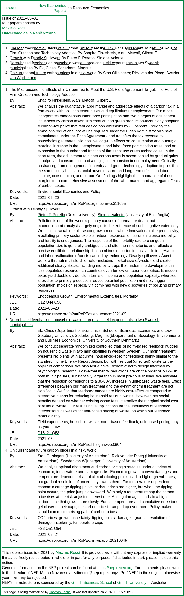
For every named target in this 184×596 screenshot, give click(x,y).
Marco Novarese (54, 573)
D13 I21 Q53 (48, 433)
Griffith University (131, 582)
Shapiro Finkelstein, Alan (104, 53)
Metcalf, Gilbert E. (142, 53)
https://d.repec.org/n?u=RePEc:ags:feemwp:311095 (82, 204)
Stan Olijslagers (116, 73)
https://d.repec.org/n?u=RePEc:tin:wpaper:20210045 (82, 540)
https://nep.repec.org (114, 568)
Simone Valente (110, 58)
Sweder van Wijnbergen (81, 461)
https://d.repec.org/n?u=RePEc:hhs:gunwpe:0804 (79, 445)
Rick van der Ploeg (148, 73)
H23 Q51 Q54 (49, 528)
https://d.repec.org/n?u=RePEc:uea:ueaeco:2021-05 (82, 314)
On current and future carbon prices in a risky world (53, 73)
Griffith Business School (91, 582)
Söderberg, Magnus (75, 68)
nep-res (9, 8)
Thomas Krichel (60, 592)
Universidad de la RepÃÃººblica (29, 33)
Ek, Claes (47, 68)
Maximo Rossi (14, 28)
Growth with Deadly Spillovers (35, 58)
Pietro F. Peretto (81, 58)
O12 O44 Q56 (50, 302)
